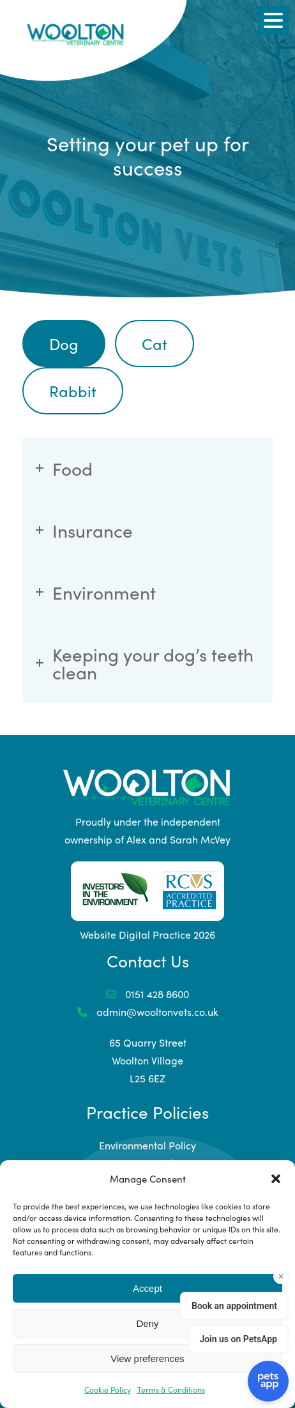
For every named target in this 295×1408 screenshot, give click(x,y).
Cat (154, 343)
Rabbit (72, 391)
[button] (275, 1178)
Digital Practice (155, 934)
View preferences (147, 1358)
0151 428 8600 (147, 994)
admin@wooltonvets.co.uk (147, 1011)
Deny (147, 1323)
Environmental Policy (147, 1145)
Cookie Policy (107, 1389)
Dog (64, 343)
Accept (147, 1288)
